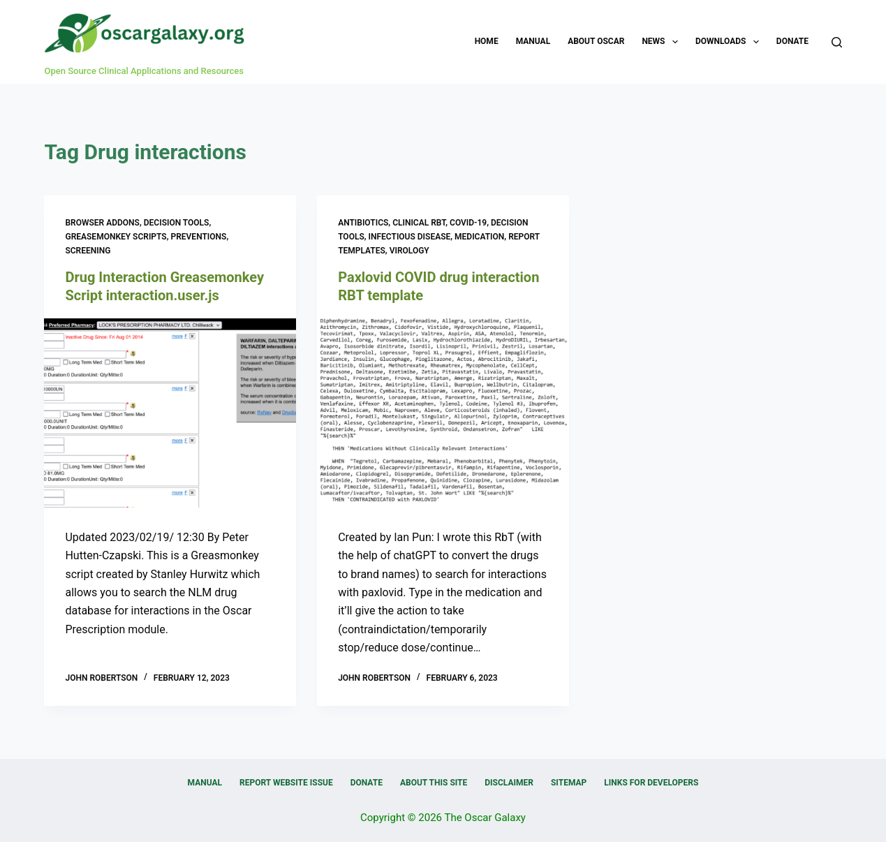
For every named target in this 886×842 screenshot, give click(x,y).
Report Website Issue (286, 783)
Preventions (198, 237)
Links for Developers (651, 783)
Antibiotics (363, 223)
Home (487, 41)
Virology (409, 251)
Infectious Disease (410, 237)
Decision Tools (176, 223)
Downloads (730, 42)
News (663, 42)
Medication (479, 237)
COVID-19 (468, 223)
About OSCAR (596, 41)
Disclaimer (509, 783)
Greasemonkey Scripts (115, 237)
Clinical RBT (418, 223)
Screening (87, 251)
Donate (792, 41)
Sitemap (568, 783)
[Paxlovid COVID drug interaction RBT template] (443, 413)
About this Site (433, 783)
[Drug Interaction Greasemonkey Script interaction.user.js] (170, 413)
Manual (533, 41)
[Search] (837, 42)
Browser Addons (102, 223)
